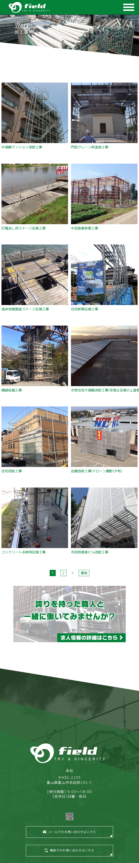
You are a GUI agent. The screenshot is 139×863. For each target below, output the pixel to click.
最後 (84, 573)
